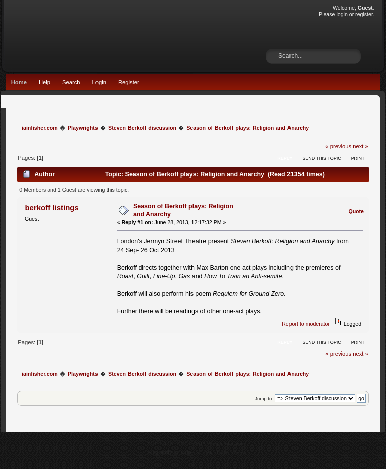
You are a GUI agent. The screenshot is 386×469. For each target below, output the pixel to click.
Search (71, 82)
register (364, 14)
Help (44, 82)
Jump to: (264, 398)
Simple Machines (227, 443)
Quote (356, 211)
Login (99, 82)
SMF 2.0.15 (160, 443)
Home (19, 82)
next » (360, 146)
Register (128, 82)
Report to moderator (306, 324)
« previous (338, 146)
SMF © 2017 (191, 443)
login (341, 14)
